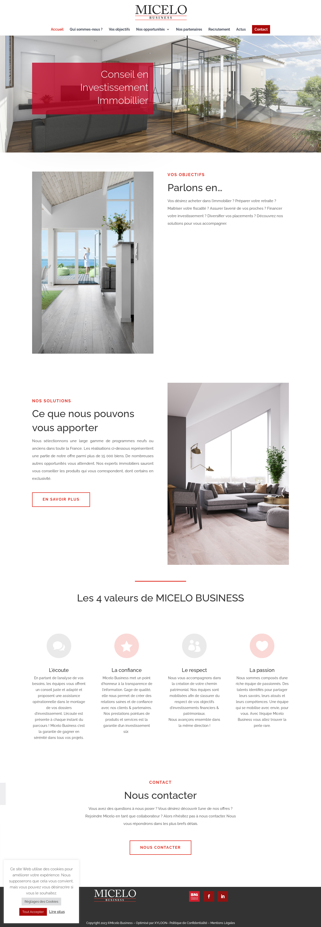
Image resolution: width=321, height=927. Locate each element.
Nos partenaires (189, 29)
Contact (261, 29)
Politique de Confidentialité (189, 923)
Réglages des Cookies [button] (41, 901)
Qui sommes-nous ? (86, 29)
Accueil (57, 29)
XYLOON (160, 923)
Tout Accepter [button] (33, 912)
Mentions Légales (222, 923)
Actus (241, 29)
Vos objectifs (119, 29)
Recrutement (219, 29)
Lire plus (57, 911)
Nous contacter (160, 847)
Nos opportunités (150, 29)
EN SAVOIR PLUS (61, 499)
